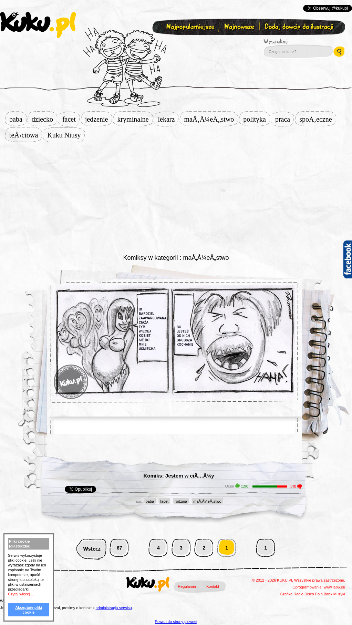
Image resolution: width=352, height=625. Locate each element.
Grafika (286, 594)
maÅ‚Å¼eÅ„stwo (211, 119)
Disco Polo (313, 594)
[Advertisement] (176, 197)
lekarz (168, 119)
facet (71, 119)
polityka (256, 119)
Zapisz (174, 43)
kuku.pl (38, 25)
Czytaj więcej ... (21, 594)
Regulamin (187, 586)
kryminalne (134, 119)
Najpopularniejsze (189, 27)
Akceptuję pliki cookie (28, 609)
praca (284, 119)
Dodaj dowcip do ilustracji (299, 27)
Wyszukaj (294, 41)
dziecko (44, 119)
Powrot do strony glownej (176, 621)
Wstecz (91, 548)
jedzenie (98, 119)
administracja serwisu (114, 608)
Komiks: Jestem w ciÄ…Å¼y (178, 476)
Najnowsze (240, 27)
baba (17, 119)
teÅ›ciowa (25, 135)
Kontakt (212, 586)
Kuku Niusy (66, 135)
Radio (298, 594)
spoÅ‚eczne (317, 119)
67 (119, 548)
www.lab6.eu (334, 587)
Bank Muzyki (334, 594)
